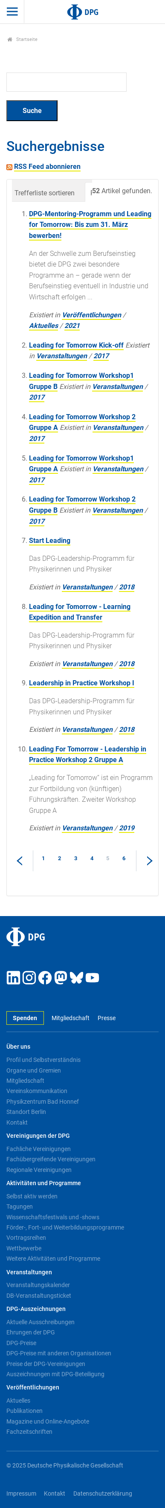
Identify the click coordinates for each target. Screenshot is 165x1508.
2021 (72, 326)
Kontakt (17, 1122)
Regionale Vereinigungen (39, 1169)
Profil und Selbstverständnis (43, 1059)
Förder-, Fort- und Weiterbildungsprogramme (65, 1227)
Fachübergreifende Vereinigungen (51, 1159)
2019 (126, 828)
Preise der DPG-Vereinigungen (45, 1363)
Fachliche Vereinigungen (38, 1149)
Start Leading (49, 540)
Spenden (25, 1018)
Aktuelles (43, 326)
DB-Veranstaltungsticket (38, 1295)
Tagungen (19, 1206)
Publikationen (24, 1410)
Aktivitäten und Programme (43, 1183)
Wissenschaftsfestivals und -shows (52, 1217)
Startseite (22, 39)
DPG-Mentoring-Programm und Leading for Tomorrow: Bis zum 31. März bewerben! (90, 225)
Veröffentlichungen (91, 315)
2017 (101, 356)
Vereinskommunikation (36, 1091)
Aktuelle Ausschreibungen (40, 1322)
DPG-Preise (21, 1343)
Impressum (21, 1493)
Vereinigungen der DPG (38, 1136)
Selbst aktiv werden (32, 1196)
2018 (126, 587)
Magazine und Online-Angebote (47, 1421)
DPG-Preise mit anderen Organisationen (58, 1353)
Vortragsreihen (26, 1237)
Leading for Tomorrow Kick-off (76, 345)
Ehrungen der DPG (30, 1332)
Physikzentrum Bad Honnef (42, 1101)
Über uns (18, 1046)
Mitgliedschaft (71, 1018)
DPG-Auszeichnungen (36, 1309)
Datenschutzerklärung (102, 1493)
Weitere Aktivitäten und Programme (53, 1258)
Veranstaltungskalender (38, 1285)
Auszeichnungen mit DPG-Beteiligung (55, 1374)
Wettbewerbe (23, 1248)
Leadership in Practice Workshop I (81, 683)
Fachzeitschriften (29, 1431)
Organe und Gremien (33, 1070)
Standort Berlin (26, 1111)
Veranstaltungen (61, 356)
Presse (107, 1018)
